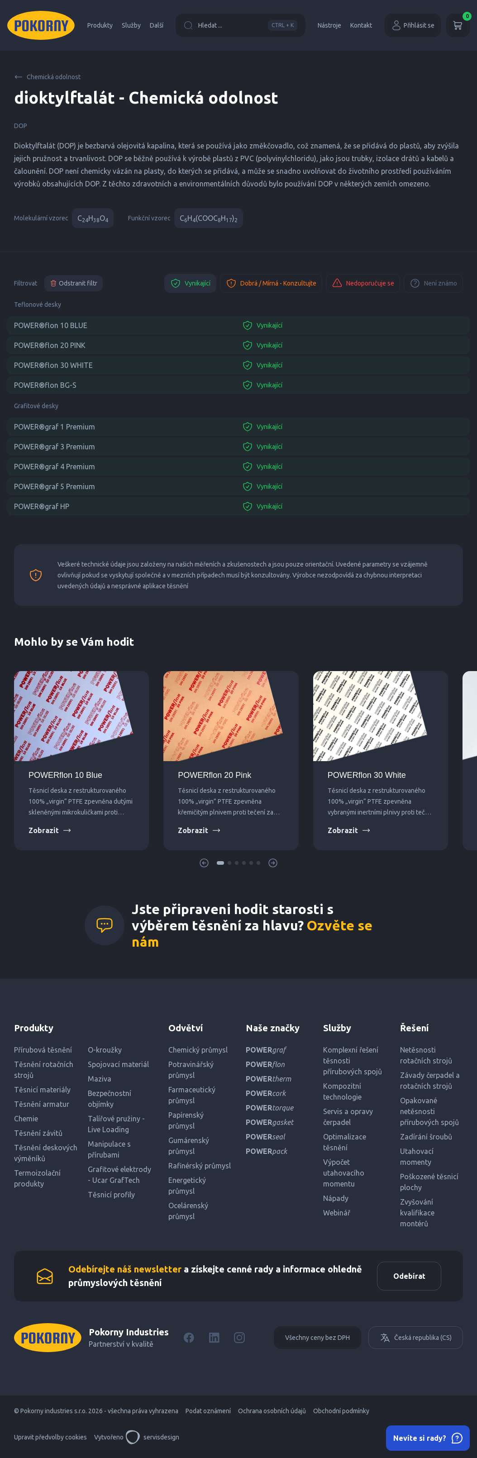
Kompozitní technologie (342, 1091)
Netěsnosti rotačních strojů (426, 1055)
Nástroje (329, 25)
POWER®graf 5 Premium (54, 486)
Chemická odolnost (47, 76)
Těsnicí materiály (42, 1090)
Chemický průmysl (198, 1050)
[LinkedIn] (214, 1340)
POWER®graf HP (41, 506)
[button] (220, 863)
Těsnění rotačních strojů (43, 1069)
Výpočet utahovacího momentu (343, 1173)
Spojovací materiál (118, 1064)
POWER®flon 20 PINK (50, 345)
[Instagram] (239, 1340)
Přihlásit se (412, 25)
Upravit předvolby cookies (50, 1440)
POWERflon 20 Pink (214, 775)
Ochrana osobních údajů (272, 1413)
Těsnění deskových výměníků (45, 1153)
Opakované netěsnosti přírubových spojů (429, 1111)
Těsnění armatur (41, 1104)
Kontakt (361, 25)
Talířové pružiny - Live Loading (116, 1124)
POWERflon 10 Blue (65, 775)
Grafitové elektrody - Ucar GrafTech (119, 1174)
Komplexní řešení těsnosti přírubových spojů (352, 1061)
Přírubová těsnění (43, 1050)
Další (156, 25)
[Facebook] (188, 1340)
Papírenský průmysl (186, 1120)
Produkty (100, 25)
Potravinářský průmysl (191, 1069)
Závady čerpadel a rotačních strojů (430, 1080)
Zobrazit (50, 830)
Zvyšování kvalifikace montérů (417, 1213)
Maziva (99, 1079)
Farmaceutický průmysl (191, 1095)
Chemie (26, 1119)
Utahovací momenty (417, 1156)
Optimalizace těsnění (344, 1142)
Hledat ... (240, 25)
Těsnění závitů (38, 1133)
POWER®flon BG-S (45, 385)
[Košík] (458, 25)
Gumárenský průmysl (188, 1145)
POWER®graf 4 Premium (54, 466)
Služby (131, 25)
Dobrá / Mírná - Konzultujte (271, 283)
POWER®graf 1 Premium (54, 427)
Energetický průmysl (187, 1185)
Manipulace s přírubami (109, 1149)
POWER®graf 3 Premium (54, 447)
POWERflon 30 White (367, 775)
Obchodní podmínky (341, 1413)
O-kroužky (105, 1050)
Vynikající (190, 283)
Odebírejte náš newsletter (124, 1270)
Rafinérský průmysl (199, 1166)
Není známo (433, 283)
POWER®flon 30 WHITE (53, 365)
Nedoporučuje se (363, 283)
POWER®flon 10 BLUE (50, 325)
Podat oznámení (208, 1413)
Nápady (335, 1198)
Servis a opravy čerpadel (348, 1116)
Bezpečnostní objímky (109, 1098)
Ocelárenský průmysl (188, 1210)
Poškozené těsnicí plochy (429, 1181)
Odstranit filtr (73, 283)
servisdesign (152, 1440)
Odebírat (407, 1277)
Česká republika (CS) (416, 1340)
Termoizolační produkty (37, 1178)
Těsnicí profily (111, 1195)
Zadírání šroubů (426, 1137)
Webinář (336, 1213)
